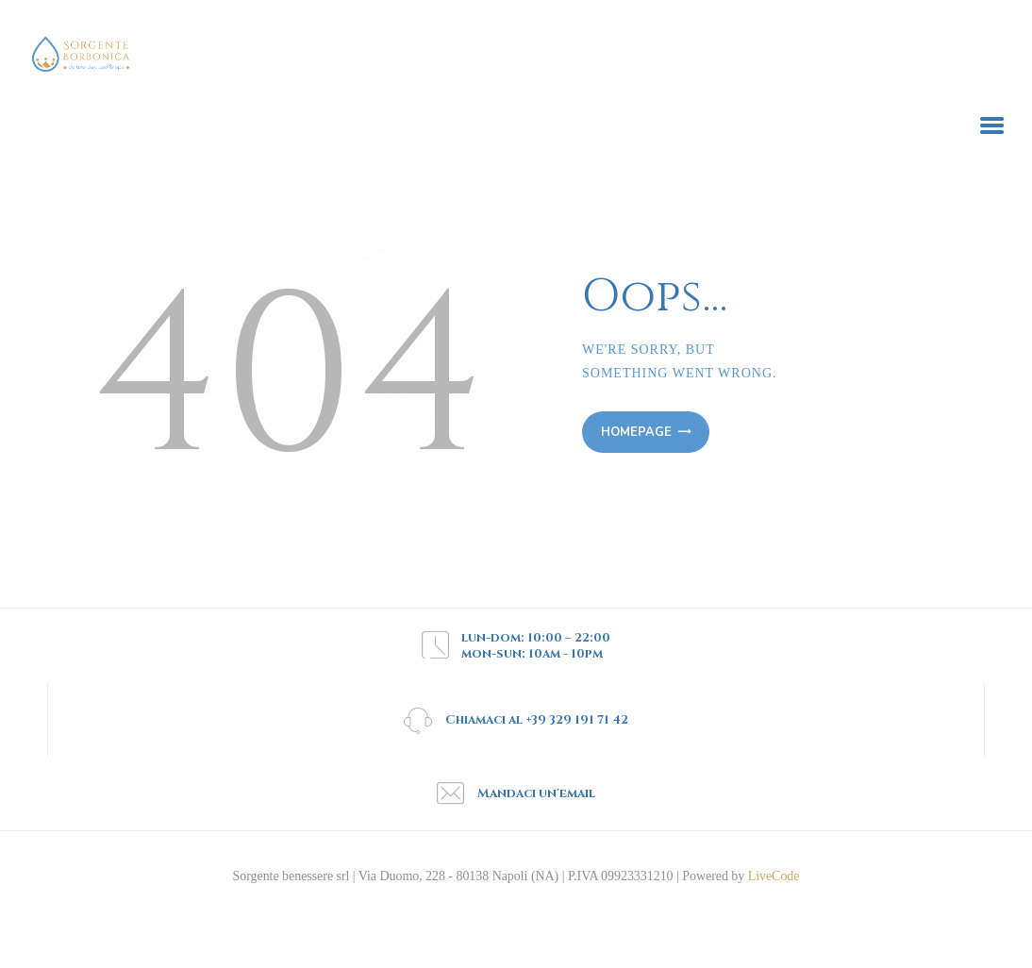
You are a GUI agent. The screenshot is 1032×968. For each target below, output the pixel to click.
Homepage (636, 432)
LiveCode (771, 876)
